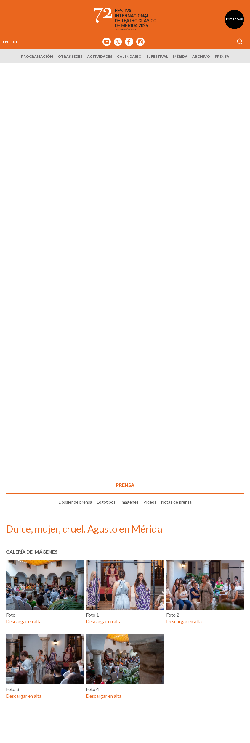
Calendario (129, 56)
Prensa (222, 56)
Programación (37, 56)
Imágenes (129, 501)
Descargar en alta (23, 621)
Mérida (180, 56)
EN (5, 42)
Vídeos (149, 501)
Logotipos (106, 501)
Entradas (234, 19)
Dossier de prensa (75, 501)
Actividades (99, 56)
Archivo (201, 56)
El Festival (157, 56)
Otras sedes (70, 56)
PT (15, 42)
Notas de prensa (176, 501)
